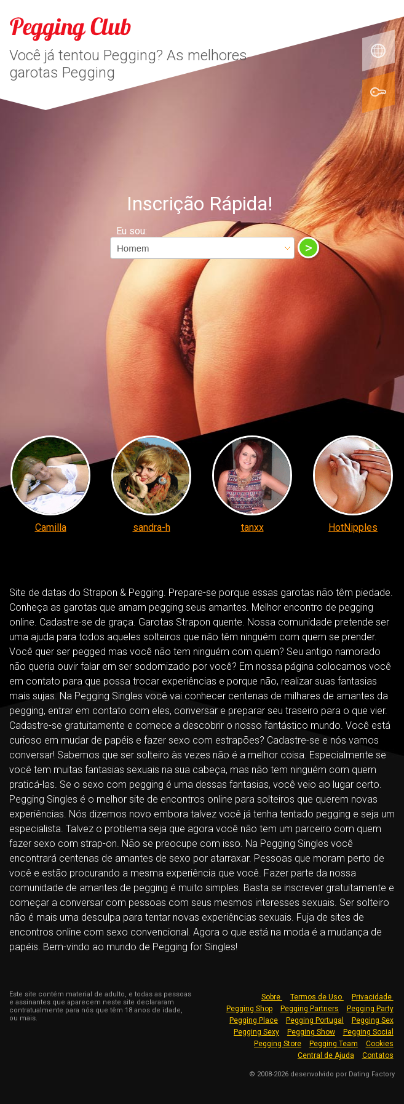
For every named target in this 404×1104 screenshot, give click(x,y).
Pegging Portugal (315, 1020)
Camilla (50, 527)
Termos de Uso (317, 997)
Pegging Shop (249, 1008)
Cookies (380, 1043)
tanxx (252, 527)
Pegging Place (253, 1020)
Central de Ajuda (326, 1055)
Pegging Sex (373, 1020)
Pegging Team (333, 1043)
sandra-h (151, 527)
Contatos (378, 1055)
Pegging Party (370, 1008)
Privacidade (373, 997)
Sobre (271, 997)
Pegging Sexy (256, 1032)
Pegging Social (368, 1032)
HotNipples (353, 527)
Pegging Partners (309, 1008)
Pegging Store (277, 1043)
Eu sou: (131, 231)
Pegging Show (311, 1032)
